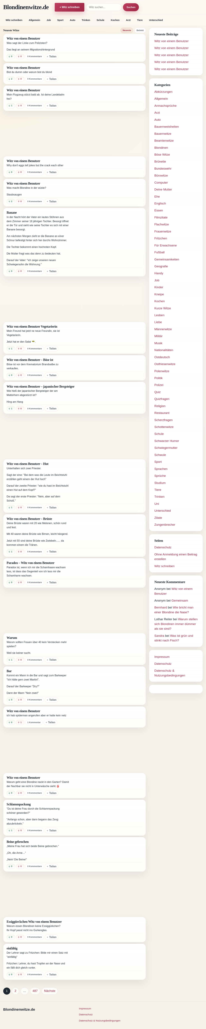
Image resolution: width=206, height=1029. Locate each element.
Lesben (159, 315)
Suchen (130, 7)
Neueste (127, 30)
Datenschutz (162, 547)
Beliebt (140, 30)
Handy (158, 273)
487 (35, 991)
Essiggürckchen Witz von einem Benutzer (34, 921)
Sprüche (160, 475)
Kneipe (159, 294)
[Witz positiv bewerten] (11, 56)
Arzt (128, 20)
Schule (100, 20)
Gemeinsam (179, 600)
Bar (9, 671)
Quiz (157, 392)
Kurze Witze (162, 308)
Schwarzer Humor (166, 441)
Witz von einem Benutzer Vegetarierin (32, 326)
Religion (159, 406)
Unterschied (156, 20)
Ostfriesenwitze (164, 364)
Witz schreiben (14, 20)
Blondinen (161, 147)
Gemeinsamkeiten (166, 259)
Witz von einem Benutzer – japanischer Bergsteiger (41, 386)
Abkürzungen (163, 91)
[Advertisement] (74, 133)
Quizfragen (161, 399)
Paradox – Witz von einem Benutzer (30, 563)
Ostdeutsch (162, 357)
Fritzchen (160, 238)
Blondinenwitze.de (26, 7)
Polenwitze (161, 371)
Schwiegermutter (166, 447)
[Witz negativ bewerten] (20, 56)
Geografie (161, 266)
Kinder (158, 287)
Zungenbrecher (164, 524)
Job (49, 20)
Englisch (160, 203)
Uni (156, 503)
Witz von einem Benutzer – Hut (27, 464)
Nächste (49, 991)
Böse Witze (162, 154)
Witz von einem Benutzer (23, 38)
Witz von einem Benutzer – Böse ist (30, 360)
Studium (160, 483)
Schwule (160, 455)
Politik (158, 378)
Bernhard (160, 607)
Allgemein (34, 20)
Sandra (159, 635)
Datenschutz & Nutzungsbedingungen (100, 1020)
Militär (158, 336)
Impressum (162, 656)
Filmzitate (161, 217)
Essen (158, 210)
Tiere (140, 20)
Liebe (158, 322)
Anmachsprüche (165, 105)
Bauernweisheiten (166, 126)
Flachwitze (161, 224)
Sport (60, 20)
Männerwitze (163, 329)
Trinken (86, 20)
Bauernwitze (162, 133)
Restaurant (161, 413)
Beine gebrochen (18, 841)
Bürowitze (161, 175)
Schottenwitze (163, 427)
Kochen (115, 20)
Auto (72, 20)
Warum (12, 637)
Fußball (159, 252)
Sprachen (161, 469)
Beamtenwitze (164, 140)
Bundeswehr (162, 168)
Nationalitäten (163, 350)
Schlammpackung (19, 804)
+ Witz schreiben (70, 7)
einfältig (12, 948)
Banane (12, 212)
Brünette (160, 161)
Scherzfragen (163, 420)
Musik (158, 343)
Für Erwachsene (165, 245)
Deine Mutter (163, 189)
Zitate (158, 517)
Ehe (157, 196)
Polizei (159, 385)
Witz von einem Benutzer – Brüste (29, 519)
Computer (161, 182)
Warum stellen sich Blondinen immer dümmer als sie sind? (176, 623)
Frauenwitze (162, 231)
